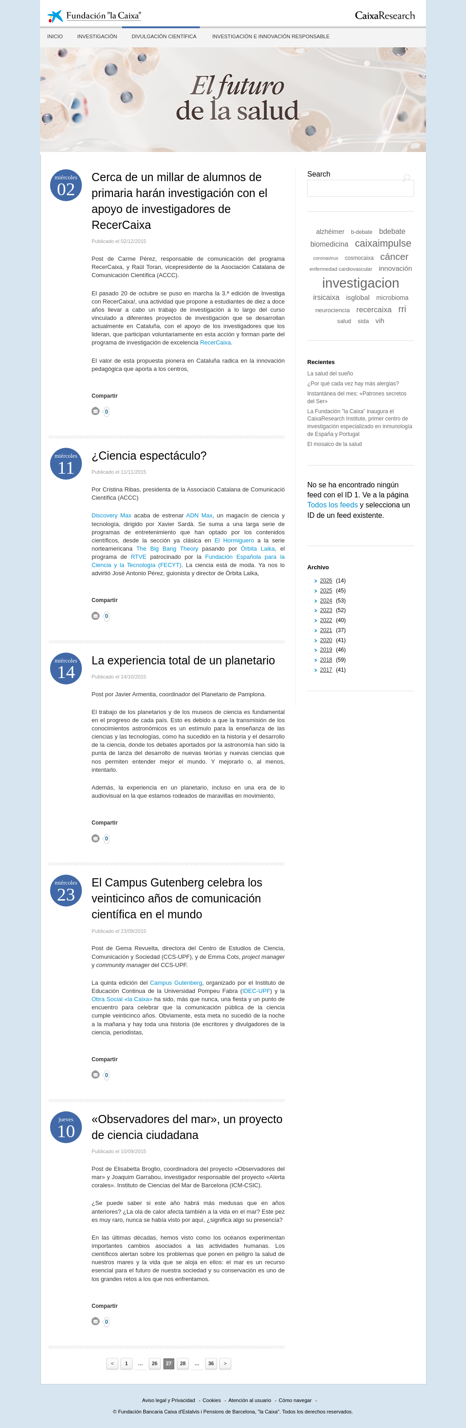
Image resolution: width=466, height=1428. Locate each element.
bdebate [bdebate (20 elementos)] (392, 231)
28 (183, 1363)
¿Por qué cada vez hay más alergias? (353, 383)
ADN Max (199, 515)
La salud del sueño (330, 373)
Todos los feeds (332, 505)
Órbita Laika (258, 548)
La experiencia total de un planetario (183, 660)
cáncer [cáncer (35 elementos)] (394, 256)
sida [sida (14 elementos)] (363, 321)
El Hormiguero (234, 540)
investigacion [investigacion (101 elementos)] (361, 282)
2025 (326, 590)
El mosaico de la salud (334, 444)
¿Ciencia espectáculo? (149, 455)
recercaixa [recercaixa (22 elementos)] (374, 309)
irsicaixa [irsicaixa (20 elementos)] (326, 297)
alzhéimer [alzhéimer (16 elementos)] (330, 231)
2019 (326, 650)
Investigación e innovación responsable (268, 36)
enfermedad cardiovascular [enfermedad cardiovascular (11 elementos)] (340, 269)
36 (211, 1363)
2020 (326, 640)
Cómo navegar (295, 1400)
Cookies (212, 1400)
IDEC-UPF (256, 990)
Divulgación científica (162, 36)
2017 (326, 670)
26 (154, 1363)
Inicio (54, 36)
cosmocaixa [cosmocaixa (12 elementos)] (359, 258)
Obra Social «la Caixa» (122, 999)
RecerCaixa (215, 342)
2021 (326, 630)
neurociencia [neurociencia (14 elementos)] (332, 310)
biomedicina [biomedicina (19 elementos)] (329, 244)
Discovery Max (111, 515)
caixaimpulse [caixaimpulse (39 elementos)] (383, 243)
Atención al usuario (249, 1400)
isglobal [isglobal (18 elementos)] (358, 297)
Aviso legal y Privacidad (168, 1400)
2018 (326, 660)
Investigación (96, 36)
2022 (326, 620)
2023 (326, 610)
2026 (326, 580)
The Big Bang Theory (167, 548)
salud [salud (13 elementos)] (344, 321)
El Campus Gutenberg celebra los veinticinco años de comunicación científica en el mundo (176, 898)
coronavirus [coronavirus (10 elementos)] (325, 258)
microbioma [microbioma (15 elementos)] (392, 297)
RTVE (138, 556)
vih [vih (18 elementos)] (380, 320)
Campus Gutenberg (176, 982)
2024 (326, 601)
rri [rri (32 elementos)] (402, 309)
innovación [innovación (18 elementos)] (395, 268)
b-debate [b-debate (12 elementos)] (361, 232)
